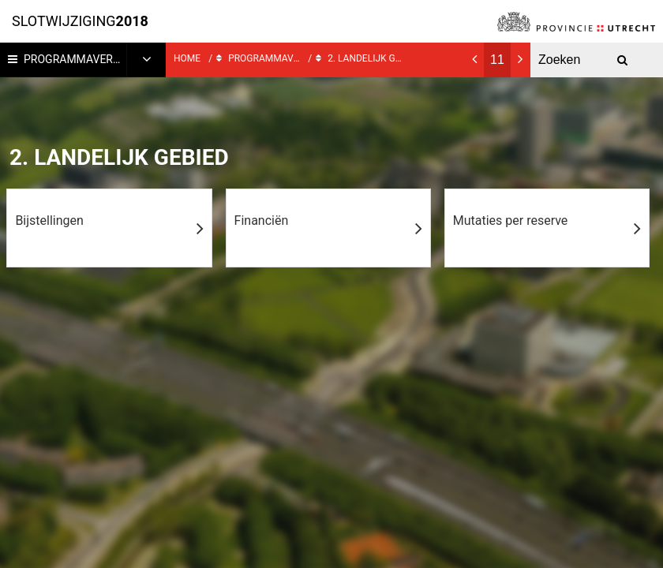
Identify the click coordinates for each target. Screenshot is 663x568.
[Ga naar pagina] (497, 60)
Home (187, 58)
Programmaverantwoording (95, 59)
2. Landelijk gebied (359, 57)
